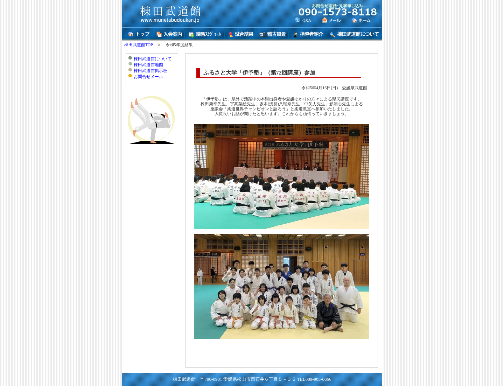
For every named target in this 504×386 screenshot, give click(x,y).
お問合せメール (148, 76)
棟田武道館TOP (138, 44)
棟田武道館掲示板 (150, 70)
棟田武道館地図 (148, 64)
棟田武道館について (153, 58)
